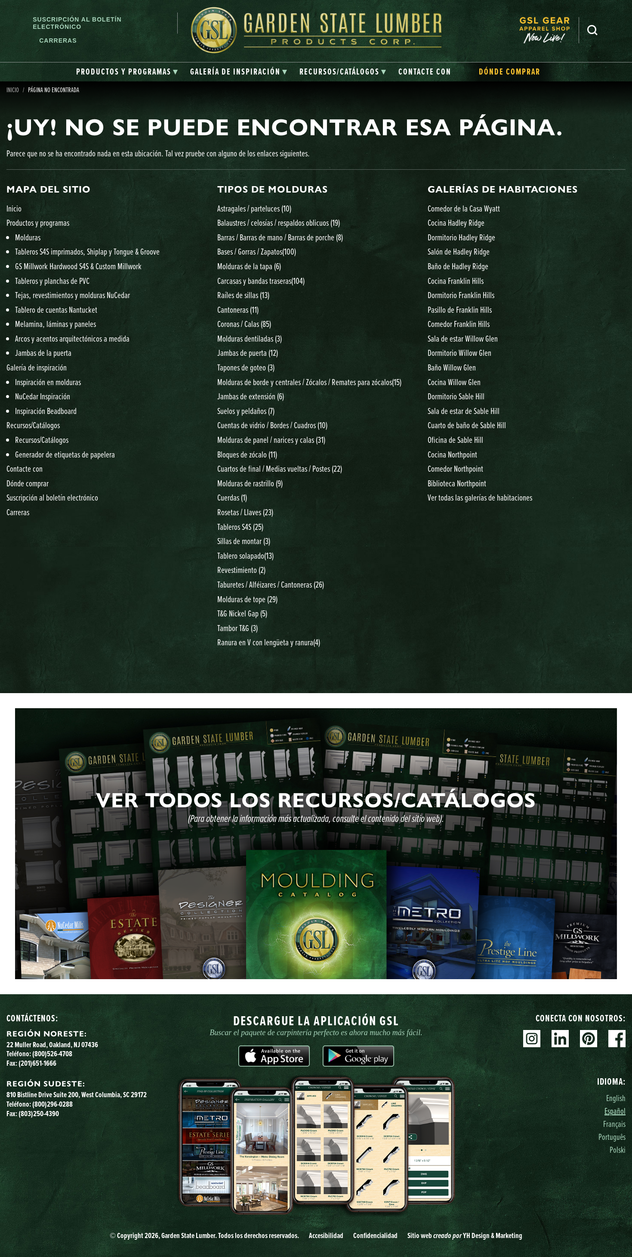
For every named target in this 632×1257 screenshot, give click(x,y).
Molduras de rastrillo (250, 483)
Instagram (531, 1038)
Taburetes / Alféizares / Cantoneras (270, 584)
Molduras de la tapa (249, 266)
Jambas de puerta (247, 352)
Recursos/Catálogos (33, 425)
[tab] (127, 71)
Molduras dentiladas (249, 338)
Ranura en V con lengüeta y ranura (268, 642)
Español (615, 1111)
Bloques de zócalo (247, 454)
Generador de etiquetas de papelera (65, 454)
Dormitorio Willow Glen (459, 352)
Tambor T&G (237, 628)
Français (614, 1123)
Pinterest (588, 1038)
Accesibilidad (326, 1235)
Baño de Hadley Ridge (458, 266)
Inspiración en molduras (48, 382)
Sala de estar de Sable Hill (463, 410)
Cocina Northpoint (452, 454)
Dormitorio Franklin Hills (461, 295)
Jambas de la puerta (43, 352)
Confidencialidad (375, 1235)
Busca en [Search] (592, 30)
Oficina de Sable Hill (455, 439)
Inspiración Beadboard (46, 410)
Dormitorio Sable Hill (456, 396)
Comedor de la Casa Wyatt (464, 208)
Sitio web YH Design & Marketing (464, 1235)
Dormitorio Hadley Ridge (461, 237)
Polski (618, 1149)
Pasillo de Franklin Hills (460, 309)
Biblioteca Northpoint (457, 483)
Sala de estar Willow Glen (463, 338)
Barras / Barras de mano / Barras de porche (280, 237)
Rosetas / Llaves (245, 512)
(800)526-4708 (52, 1053)
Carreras (58, 40)
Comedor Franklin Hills (459, 323)
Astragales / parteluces (254, 208)
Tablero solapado (245, 555)
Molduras (27, 237)
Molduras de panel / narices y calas (271, 439)
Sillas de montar (243, 541)
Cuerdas (232, 497)
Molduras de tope (247, 599)
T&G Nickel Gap (242, 613)
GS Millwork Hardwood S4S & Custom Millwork (78, 266)
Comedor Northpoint (455, 468)
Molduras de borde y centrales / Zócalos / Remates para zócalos (309, 382)
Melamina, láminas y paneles (55, 323)
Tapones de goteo (245, 367)
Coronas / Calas (244, 323)
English (616, 1098)
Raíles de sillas (243, 295)
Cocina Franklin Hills (456, 280)
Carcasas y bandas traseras (261, 280)
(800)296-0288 (52, 1104)
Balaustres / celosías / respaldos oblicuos (278, 222)
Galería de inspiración (36, 367)
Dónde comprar (27, 483)
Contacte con (24, 468)
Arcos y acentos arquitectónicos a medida (72, 338)
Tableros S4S (240, 526)
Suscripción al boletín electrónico (77, 23)
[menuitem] (549, 30)
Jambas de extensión (250, 396)
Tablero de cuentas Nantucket (56, 309)
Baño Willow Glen (452, 367)
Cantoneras (238, 309)
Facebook (617, 1038)
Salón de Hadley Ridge (459, 251)
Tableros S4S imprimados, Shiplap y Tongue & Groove (87, 251)
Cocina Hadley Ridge (456, 222)
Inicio (14, 208)
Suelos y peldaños (245, 410)
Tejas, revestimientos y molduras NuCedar (72, 295)
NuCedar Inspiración (42, 396)
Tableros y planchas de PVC (52, 280)
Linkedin (560, 1038)
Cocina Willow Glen (454, 382)
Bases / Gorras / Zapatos (256, 251)
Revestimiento (241, 569)
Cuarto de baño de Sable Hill (467, 425)
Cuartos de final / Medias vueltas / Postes (279, 468)
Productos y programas (37, 222)
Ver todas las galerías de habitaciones (480, 497)
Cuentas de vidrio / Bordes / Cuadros (272, 425)
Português (612, 1136)
